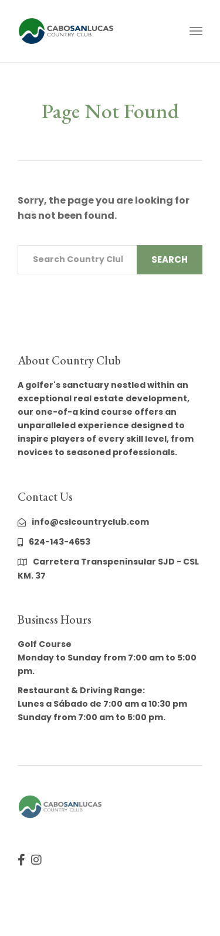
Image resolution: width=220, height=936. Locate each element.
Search (169, 259)
